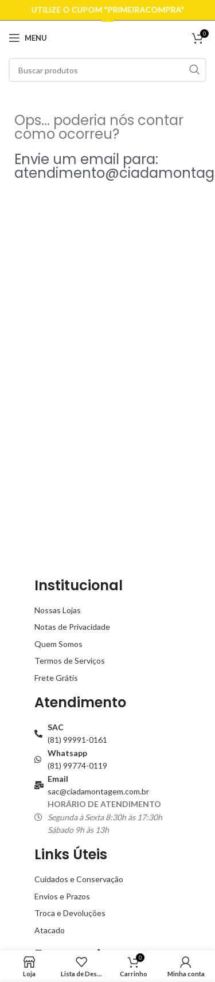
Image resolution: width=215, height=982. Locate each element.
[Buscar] (107, 70)
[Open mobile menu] (28, 37)
